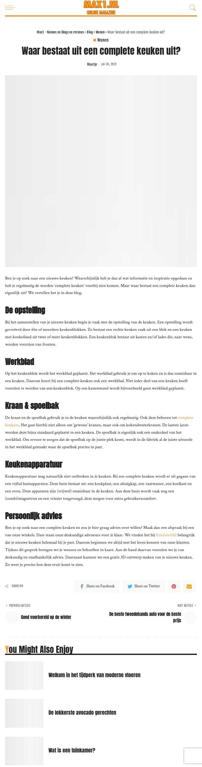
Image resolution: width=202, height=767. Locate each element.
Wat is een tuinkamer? (72, 750)
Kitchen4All (166, 535)
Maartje (92, 64)
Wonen (103, 40)
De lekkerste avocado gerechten (82, 712)
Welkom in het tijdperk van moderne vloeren (94, 675)
